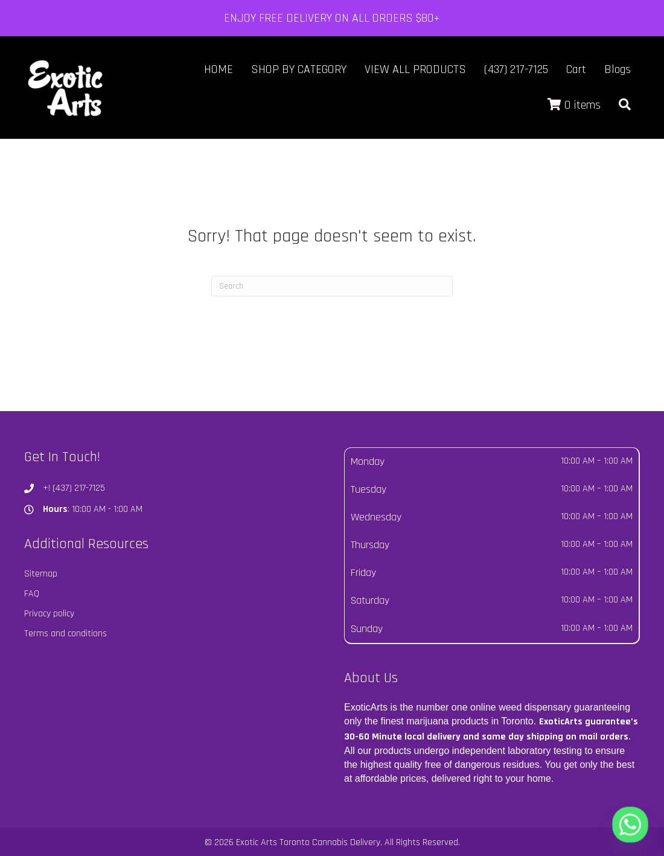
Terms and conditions (65, 633)
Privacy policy (49, 613)
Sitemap (40, 573)
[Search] (332, 286)
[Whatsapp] (630, 824)
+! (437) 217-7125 (74, 488)
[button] (625, 105)
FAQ (31, 593)
